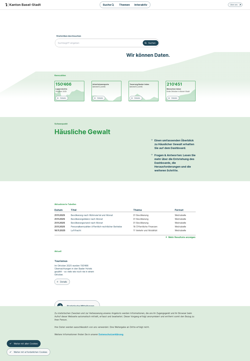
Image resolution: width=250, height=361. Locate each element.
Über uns (236, 4)
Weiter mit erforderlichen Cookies (28, 352)
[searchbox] (97, 43)
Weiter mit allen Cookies (24, 344)
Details (61, 98)
